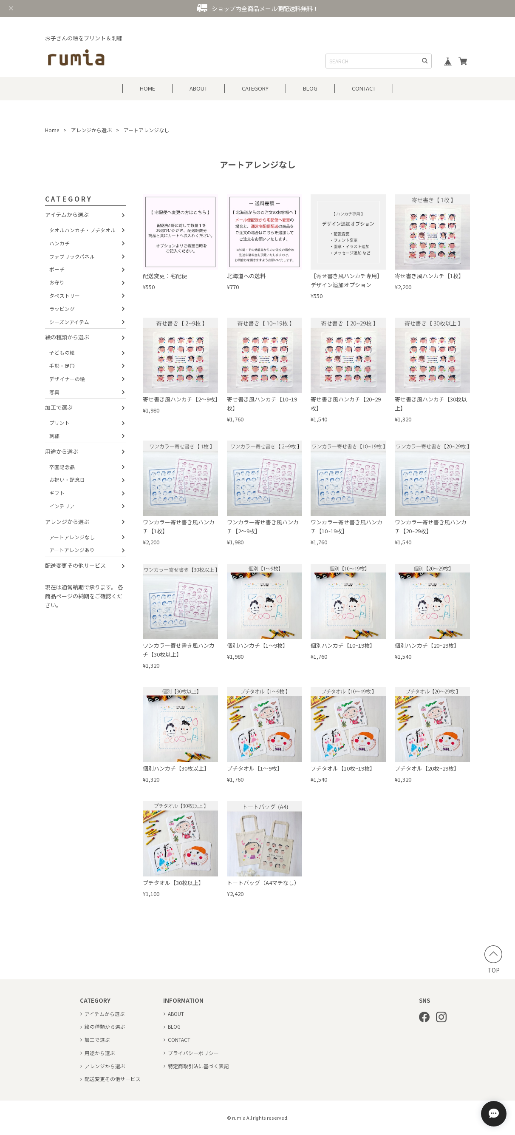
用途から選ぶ (61, 451)
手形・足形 (62, 365)
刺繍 (54, 435)
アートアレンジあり (72, 549)
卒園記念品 (62, 466)
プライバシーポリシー (193, 1052)
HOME (147, 88)
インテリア (62, 505)
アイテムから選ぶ (67, 215)
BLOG (310, 88)
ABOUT (198, 88)
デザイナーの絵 (67, 378)
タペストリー (64, 295)
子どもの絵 (62, 352)
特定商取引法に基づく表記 (198, 1066)
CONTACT (364, 88)
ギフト (57, 492)
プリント (59, 422)
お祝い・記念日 (67, 479)
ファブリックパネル (72, 256)
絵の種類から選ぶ (67, 337)
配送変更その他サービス (75, 565)
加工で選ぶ (59, 407)
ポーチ (57, 269)
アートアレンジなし (72, 536)
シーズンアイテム (69, 321)
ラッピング (62, 308)
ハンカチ (59, 243)
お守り (57, 282)
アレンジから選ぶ (91, 130)
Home (52, 130)
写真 (54, 391)
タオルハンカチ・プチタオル (82, 229)
